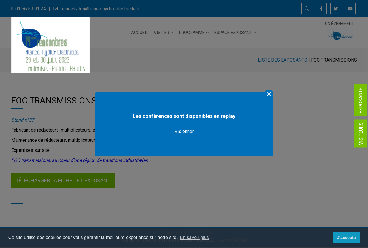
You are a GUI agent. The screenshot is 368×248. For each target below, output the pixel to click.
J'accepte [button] (346, 237)
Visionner (184, 131)
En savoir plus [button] (194, 237)
